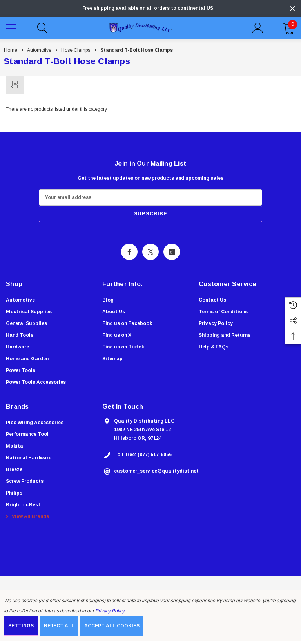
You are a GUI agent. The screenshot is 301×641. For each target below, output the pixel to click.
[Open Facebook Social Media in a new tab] (129, 252)
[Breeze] (14, 469)
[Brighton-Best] (23, 505)
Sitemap (112, 358)
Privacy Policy (109, 611)
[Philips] (14, 493)
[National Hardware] (28, 458)
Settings (21, 625)
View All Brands (26, 516)
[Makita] (14, 446)
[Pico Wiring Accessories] (34, 422)
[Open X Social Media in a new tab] (150, 252)
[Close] (292, 8)
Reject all (59, 625)
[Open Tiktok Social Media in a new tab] (171, 252)
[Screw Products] (25, 481)
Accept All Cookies (112, 625)
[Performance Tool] (27, 434)
